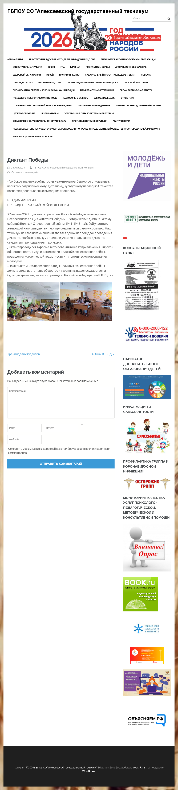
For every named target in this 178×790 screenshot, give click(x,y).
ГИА (62, 67)
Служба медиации (104, 98)
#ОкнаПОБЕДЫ (103, 354)
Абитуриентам (121, 121)
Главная (75, 67)
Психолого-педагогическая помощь (35, 98)
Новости (146, 74)
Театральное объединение (94, 105)
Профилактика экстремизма (97, 90)
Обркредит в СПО (23, 82)
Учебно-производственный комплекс (139, 105)
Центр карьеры (50, 113)
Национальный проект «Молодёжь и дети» (110, 74)
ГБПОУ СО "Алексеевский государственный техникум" (78, 11)
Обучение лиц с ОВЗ (49, 82)
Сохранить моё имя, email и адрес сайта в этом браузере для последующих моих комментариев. (59, 450)
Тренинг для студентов (23, 354)
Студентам (127, 98)
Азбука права (15, 59)
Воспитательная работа (27, 67)
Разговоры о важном (75, 98)
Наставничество (69, 74)
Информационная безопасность (32, 136)
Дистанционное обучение (131, 67)
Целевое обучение (24, 113)
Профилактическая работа (136, 90)
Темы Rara (139, 767)
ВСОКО (51, 67)
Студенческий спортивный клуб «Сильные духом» (42, 105)
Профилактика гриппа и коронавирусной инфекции (44, 90)
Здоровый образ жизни (27, 74)
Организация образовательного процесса (92, 82)
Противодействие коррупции (89, 121)
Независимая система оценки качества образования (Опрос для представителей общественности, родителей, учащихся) (86, 128)
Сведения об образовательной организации (40, 121)
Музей (50, 74)
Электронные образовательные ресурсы (89, 113)
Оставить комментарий (24, 172)
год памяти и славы (98, 67)
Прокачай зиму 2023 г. (136, 82)
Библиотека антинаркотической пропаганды (128, 59)
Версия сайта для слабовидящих (133, 38)
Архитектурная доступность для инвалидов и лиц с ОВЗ (62, 59)
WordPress (88, 771)
